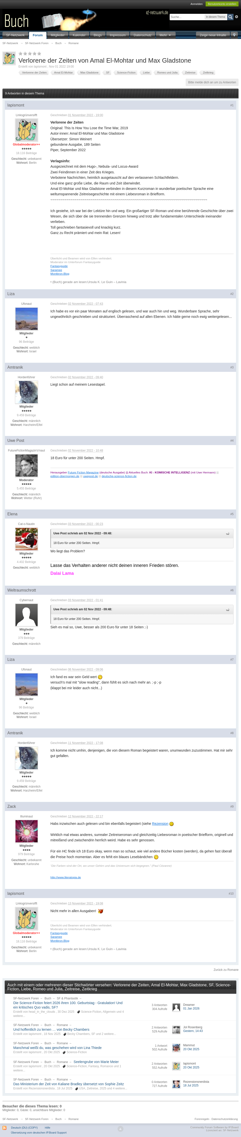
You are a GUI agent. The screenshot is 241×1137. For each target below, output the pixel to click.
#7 (232, 659)
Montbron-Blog (59, 273)
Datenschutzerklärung (224, 1119)
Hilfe (47, 1127)
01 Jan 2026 (191, 1008)
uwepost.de (90, 476)
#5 (232, 514)
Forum (38, 35)
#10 (231, 893)
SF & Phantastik (67, 998)
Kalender (79, 35)
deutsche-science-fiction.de (119, 476)
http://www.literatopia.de (65, 877)
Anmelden (197, 3)
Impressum (118, 35)
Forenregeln (202, 1119)
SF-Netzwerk (15, 35)
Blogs (98, 35)
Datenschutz (142, 35)
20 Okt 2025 (191, 1049)
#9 (232, 806)
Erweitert (237, 17)
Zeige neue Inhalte (213, 35)
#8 (232, 733)
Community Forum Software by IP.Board (214, 1127)
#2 (232, 294)
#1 (232, 105)
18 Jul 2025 (190, 1085)
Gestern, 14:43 (193, 1031)
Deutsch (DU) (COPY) (24, 1127)
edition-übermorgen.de (64, 476)
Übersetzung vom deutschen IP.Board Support (38, 1132)
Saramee (56, 269)
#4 (232, 440)
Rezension (160, 824)
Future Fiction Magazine (83, 472)
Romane (62, 1025)
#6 (232, 590)
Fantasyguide (59, 266)
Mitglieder (58, 35)
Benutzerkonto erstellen (222, 3)
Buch (48, 998)
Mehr (166, 35)
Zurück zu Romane (226, 970)
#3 (232, 367)
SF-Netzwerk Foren (26, 998)
